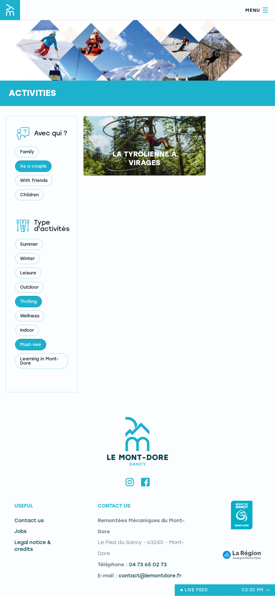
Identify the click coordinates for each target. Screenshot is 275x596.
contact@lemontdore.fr (150, 576)
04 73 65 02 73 (148, 565)
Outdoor (29, 287)
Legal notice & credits (32, 545)
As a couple (33, 166)
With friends (34, 180)
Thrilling (28, 301)
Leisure (28, 272)
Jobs (20, 531)
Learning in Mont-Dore (39, 361)
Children (29, 194)
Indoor (27, 330)
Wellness (29, 315)
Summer (29, 244)
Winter (27, 258)
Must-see (30, 344)
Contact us (29, 521)
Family (27, 151)
